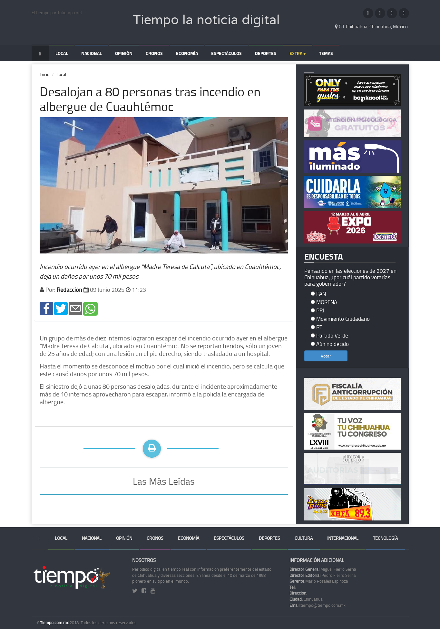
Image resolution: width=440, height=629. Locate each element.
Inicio (44, 74)
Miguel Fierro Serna (322, 569)
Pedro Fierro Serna (322, 575)
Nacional (91, 53)
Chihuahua (306, 599)
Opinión (123, 53)
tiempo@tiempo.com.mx (317, 605)
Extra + (297, 53)
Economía (187, 53)
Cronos (154, 53)
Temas (326, 53)
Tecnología (385, 538)
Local (61, 53)
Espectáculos (226, 53)
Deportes (265, 53)
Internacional (342, 538)
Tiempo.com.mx (55, 622)
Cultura (304, 538)
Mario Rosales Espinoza (318, 581)
